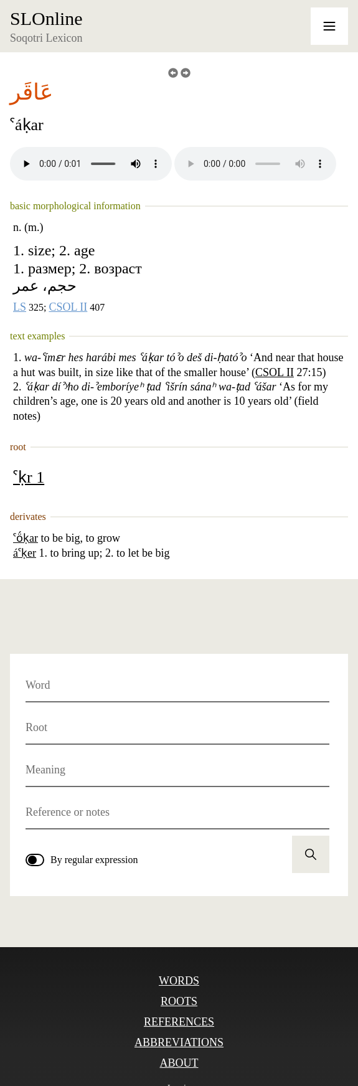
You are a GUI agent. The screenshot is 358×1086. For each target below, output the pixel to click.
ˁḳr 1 (28, 477)
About (178, 1063)
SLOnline (46, 18)
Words (179, 981)
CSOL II (68, 307)
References (179, 1022)
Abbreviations (179, 1042)
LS (19, 307)
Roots (179, 1001)
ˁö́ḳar (25, 538)
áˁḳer (24, 553)
